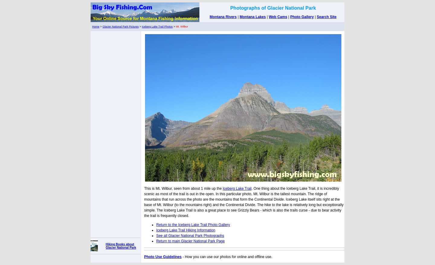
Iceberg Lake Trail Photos (157, 26)
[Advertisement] (115, 133)
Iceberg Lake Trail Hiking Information (185, 230)
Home (95, 26)
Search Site (327, 17)
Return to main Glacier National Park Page (190, 241)
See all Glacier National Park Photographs (190, 236)
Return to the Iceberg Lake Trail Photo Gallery (193, 225)
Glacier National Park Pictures (120, 26)
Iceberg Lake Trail (237, 188)
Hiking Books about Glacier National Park (121, 246)
